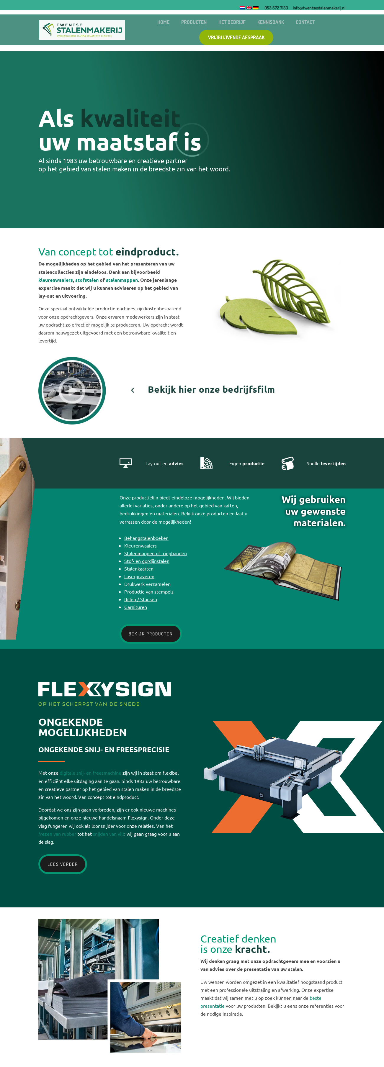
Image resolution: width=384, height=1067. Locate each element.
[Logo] (59, 29)
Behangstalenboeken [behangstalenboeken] (146, 538)
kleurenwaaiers (55, 280)
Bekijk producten (151, 634)
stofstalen (87, 280)
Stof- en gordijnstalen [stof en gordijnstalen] (146, 561)
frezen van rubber (57, 834)
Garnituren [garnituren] (135, 607)
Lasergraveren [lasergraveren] (139, 576)
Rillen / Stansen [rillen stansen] (140, 599)
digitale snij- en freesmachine (90, 773)
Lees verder (63, 864)
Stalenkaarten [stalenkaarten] (138, 568)
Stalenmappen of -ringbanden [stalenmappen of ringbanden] (155, 553)
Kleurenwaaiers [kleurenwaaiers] (140, 545)
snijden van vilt (108, 834)
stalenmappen (122, 280)
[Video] (156, 422)
